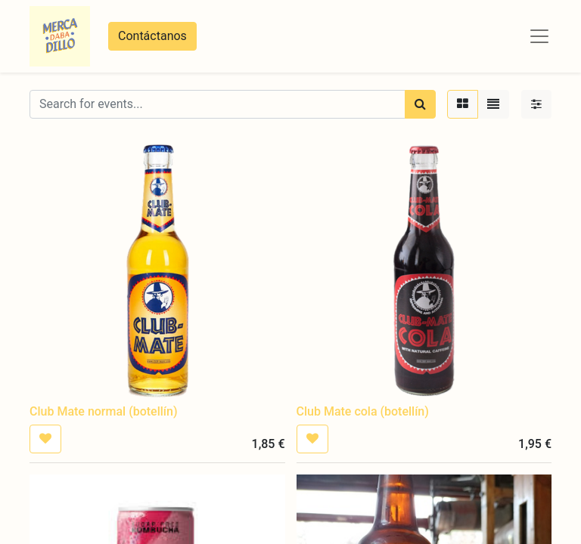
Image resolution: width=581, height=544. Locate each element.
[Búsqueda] (420, 104)
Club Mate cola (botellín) (363, 411)
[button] (45, 439)
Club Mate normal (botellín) (103, 411)
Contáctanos (152, 36)
